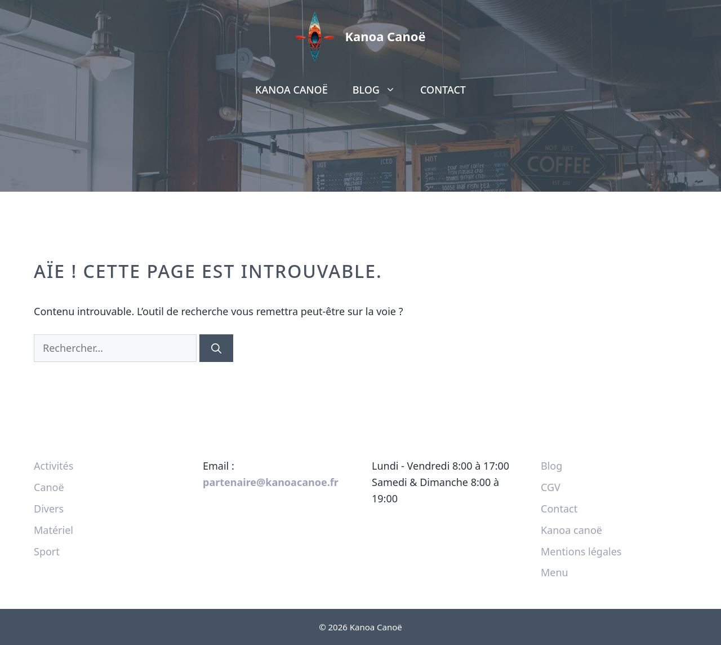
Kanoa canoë (291, 89)
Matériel (53, 530)
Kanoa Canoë (385, 36)
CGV (550, 487)
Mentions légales (581, 551)
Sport (47, 551)
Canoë (49, 487)
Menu (554, 572)
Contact (443, 89)
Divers (49, 508)
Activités (53, 465)
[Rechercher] (216, 348)
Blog (380, 90)
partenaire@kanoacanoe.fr (271, 482)
